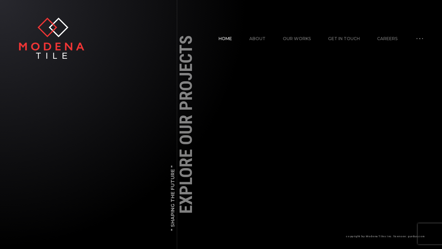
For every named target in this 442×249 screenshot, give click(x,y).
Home (225, 38)
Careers (387, 38)
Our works (297, 38)
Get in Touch (344, 38)
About (257, 38)
